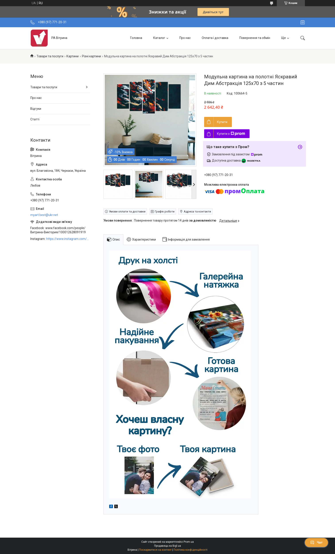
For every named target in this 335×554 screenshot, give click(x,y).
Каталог (159, 38)
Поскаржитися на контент (155, 549)
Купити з (231, 134)
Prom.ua (189, 541)
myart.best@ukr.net (44, 215)
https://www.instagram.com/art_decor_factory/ (68, 239)
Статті (34, 119)
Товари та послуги (50, 56)
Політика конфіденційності (190, 549)
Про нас (185, 38)
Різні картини (91, 56)
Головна (136, 38)
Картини (72, 56)
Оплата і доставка (215, 38)
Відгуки (35, 108)
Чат (316, 542)
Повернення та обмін (254, 38)
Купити (222, 122)
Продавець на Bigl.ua (167, 545)
